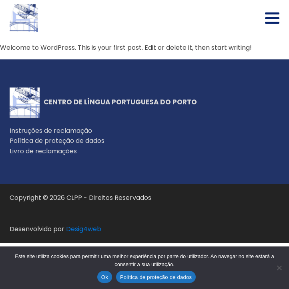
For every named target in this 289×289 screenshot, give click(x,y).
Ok (104, 277)
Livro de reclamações (43, 151)
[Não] (279, 268)
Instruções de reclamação (51, 130)
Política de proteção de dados (57, 140)
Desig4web (83, 229)
